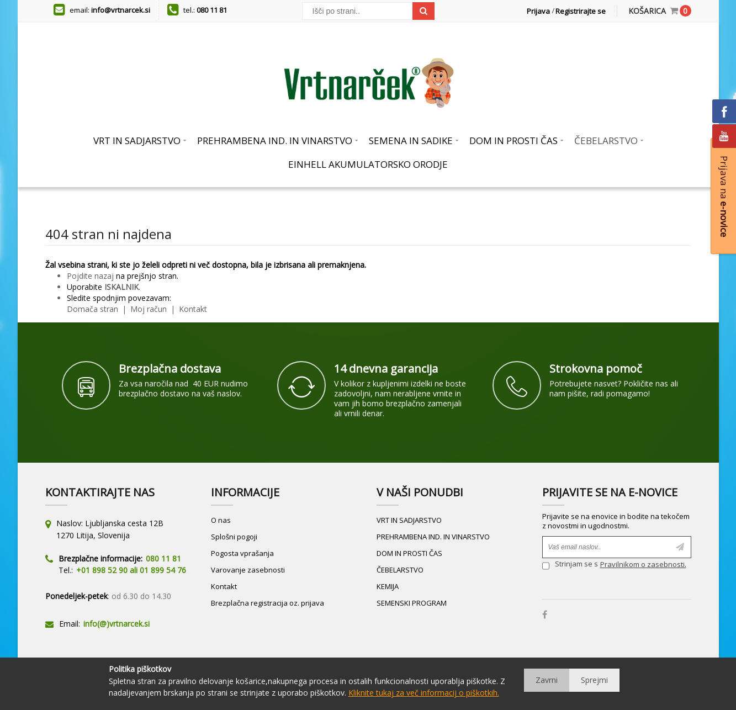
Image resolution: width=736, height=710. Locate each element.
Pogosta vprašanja (242, 553)
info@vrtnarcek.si (120, 10)
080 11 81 (212, 10)
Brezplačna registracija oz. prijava (267, 603)
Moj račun (149, 309)
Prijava (538, 11)
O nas (221, 520)
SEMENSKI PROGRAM (412, 603)
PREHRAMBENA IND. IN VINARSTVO (433, 537)
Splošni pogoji (234, 537)
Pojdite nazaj (90, 276)
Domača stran (92, 309)
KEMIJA (388, 586)
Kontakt (192, 309)
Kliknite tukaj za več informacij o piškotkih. (423, 692)
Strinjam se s (570, 565)
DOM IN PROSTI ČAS (409, 553)
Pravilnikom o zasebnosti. (643, 564)
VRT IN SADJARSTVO (409, 520)
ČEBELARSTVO (400, 570)
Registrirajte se (580, 11)
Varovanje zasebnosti (248, 570)
